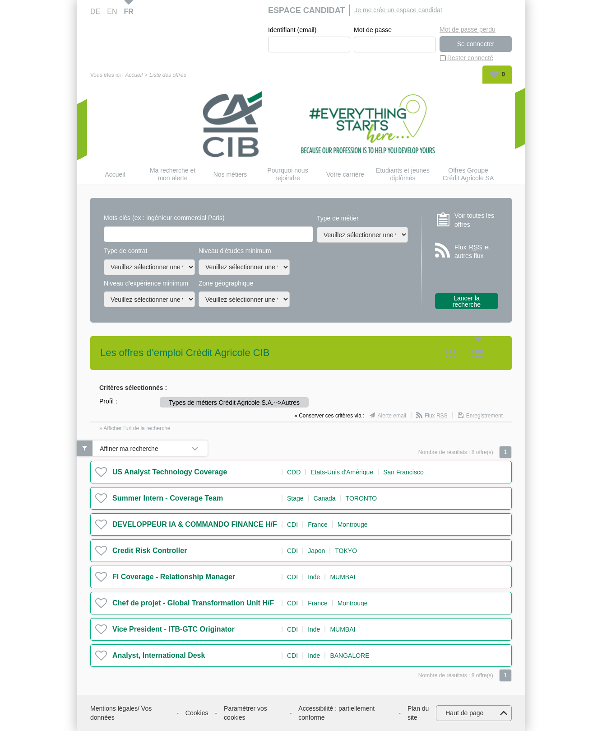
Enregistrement (484, 415)
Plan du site (418, 713)
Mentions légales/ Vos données (121, 713)
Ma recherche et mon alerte (172, 174)
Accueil (134, 75)
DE (95, 11)
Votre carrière (345, 174)
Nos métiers (230, 174)
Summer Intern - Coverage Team (167, 498)
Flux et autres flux (472, 251)
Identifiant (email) (292, 29)
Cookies (196, 713)
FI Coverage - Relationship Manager (173, 577)
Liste (478, 353)
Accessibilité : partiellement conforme (336, 713)
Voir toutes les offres (474, 220)
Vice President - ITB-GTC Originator (173, 629)
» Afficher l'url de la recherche (135, 428)
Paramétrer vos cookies (245, 713)
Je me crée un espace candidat (398, 10)
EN (112, 11)
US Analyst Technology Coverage (169, 472)
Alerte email (392, 415)
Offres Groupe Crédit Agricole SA (468, 174)
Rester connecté (470, 57)
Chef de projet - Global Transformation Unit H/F (193, 603)
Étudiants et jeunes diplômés (403, 174)
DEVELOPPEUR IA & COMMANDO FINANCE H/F (194, 524)
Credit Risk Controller (149, 550)
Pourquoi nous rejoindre (287, 174)
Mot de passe (373, 29)
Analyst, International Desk (158, 655)
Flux (436, 415)
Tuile (451, 353)
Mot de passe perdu (467, 29)
